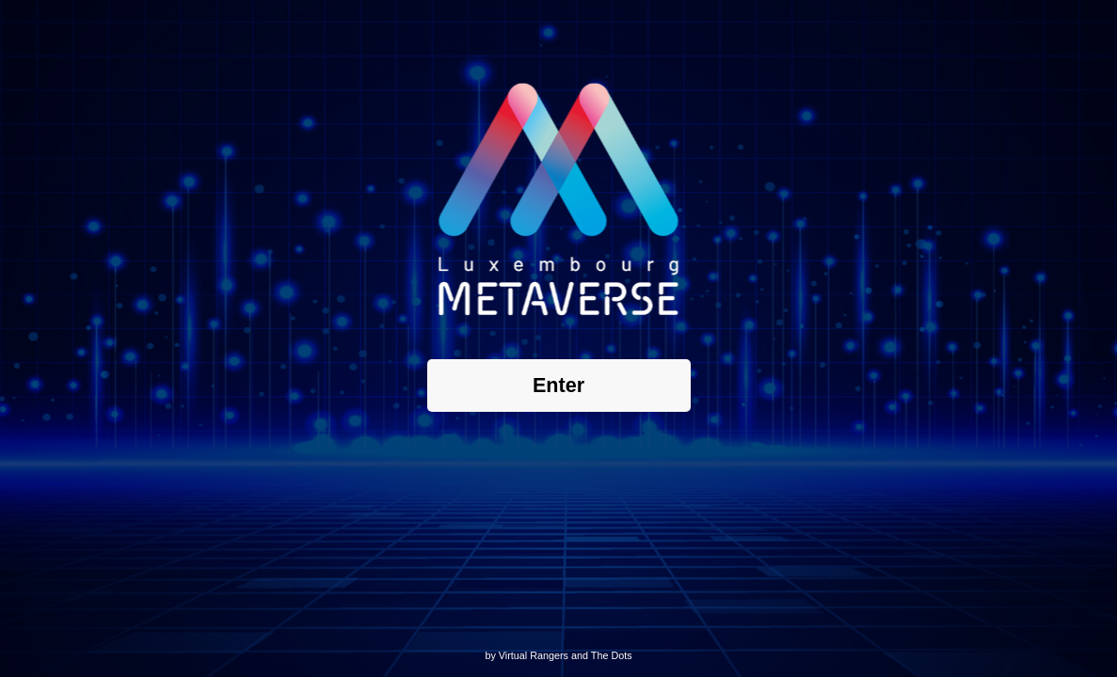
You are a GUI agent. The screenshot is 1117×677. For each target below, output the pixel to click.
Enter (558, 385)
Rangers (549, 655)
